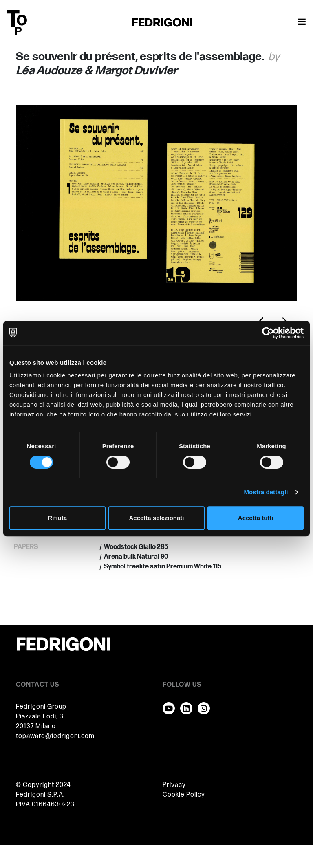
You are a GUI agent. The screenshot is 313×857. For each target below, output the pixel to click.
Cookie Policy (184, 795)
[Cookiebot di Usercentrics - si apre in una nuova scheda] (268, 333)
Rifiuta (57, 517)
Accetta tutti (255, 517)
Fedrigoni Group (41, 707)
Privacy (174, 785)
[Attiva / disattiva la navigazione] (302, 22)
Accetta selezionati (156, 517)
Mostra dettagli (266, 492)
